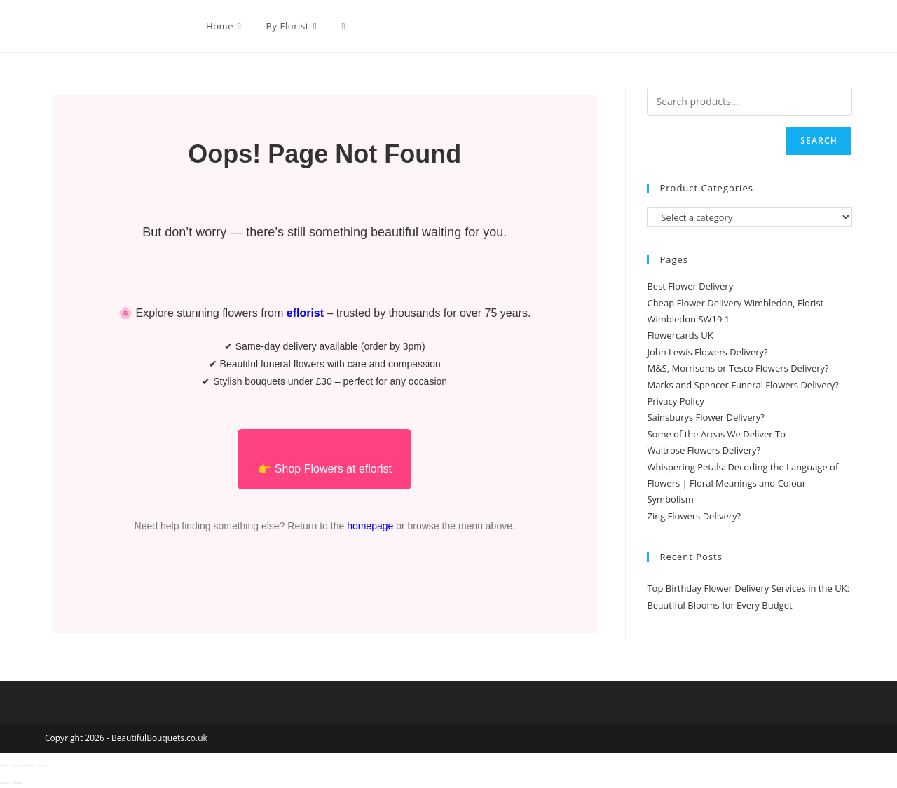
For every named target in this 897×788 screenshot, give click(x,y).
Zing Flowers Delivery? (694, 516)
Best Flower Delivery (690, 286)
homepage (370, 525)
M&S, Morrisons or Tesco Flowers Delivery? (737, 368)
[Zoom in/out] (5, 765)
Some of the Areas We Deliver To (716, 434)
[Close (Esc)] (42, 765)
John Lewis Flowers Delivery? (707, 352)
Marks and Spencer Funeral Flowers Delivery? (742, 385)
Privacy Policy (675, 401)
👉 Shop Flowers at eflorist (324, 469)
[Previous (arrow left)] (5, 783)
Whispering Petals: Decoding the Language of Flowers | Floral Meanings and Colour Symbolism (742, 483)
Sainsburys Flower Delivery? (706, 417)
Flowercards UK (680, 335)
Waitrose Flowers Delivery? (703, 450)
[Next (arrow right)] (17, 783)
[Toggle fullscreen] (17, 765)
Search (818, 141)
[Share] (29, 765)
